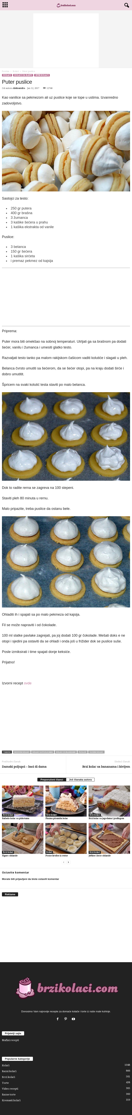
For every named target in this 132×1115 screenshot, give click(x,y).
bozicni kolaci (21, 752)
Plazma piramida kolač (56, 818)
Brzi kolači (8, 815)
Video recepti (10, 1088)
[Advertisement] (66, 40)
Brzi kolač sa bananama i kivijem (106, 766)
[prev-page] (64, 862)
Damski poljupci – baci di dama (24, 766)
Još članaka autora (80, 779)
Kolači (15, 71)
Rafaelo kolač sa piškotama (15, 818)
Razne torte (9, 1094)
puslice (82, 752)
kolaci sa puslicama (43, 752)
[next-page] (68, 862)
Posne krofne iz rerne (56, 855)
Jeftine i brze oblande (100, 855)
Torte (5, 1082)
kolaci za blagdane (66, 752)
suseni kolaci (96, 752)
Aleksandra (19, 88)
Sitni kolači (41, 75)
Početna (5, 71)
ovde (28, 683)
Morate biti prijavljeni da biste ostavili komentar (30, 879)
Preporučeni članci (51, 779)
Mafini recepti (10, 1040)
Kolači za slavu (23, 75)
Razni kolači (9, 1071)
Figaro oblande (10, 855)
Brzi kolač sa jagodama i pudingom (106, 818)
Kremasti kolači (11, 1100)
